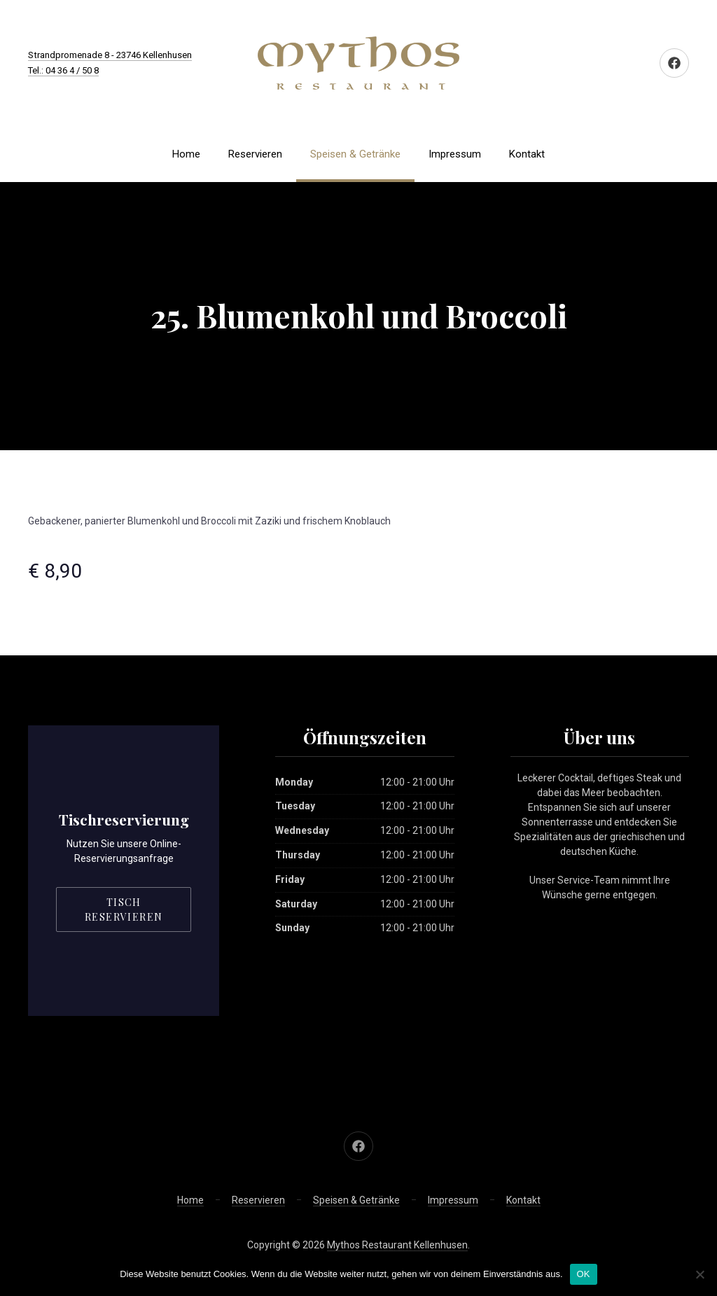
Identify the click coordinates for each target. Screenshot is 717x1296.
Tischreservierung (124, 819)
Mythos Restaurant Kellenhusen (397, 1244)
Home (186, 154)
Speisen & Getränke (355, 154)
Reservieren (255, 154)
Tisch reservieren (123, 910)
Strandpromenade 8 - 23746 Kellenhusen (110, 55)
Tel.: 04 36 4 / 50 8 (63, 70)
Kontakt (527, 154)
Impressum (455, 154)
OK (583, 1274)
